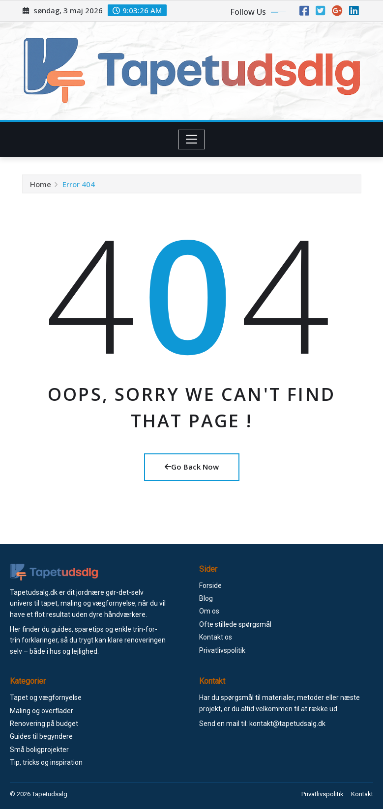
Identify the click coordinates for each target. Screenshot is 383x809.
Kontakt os (215, 637)
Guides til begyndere (41, 736)
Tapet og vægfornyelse (46, 697)
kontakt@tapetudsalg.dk (287, 723)
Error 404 (78, 187)
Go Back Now (192, 467)
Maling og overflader (41, 711)
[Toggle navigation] (191, 139)
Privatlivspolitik (222, 650)
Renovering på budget (44, 723)
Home (40, 187)
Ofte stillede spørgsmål (235, 624)
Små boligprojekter (39, 749)
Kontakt (362, 794)
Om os (209, 611)
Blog (206, 598)
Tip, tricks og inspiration (46, 762)
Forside (210, 585)
